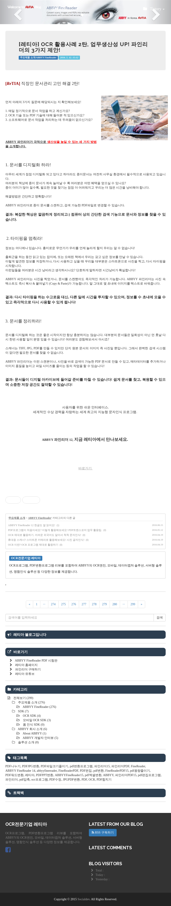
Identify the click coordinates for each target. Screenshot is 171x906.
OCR (92, 779)
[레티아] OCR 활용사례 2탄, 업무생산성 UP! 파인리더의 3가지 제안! (83, 47)
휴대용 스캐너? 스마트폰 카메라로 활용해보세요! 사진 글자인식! (46, 539)
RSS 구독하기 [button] (103, 832)
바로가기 (85, 468)
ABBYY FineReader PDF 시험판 (36, 660)
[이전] (29, 604)
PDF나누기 (12, 766)
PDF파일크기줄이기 (54, 766)
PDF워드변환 (14, 775)
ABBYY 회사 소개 (32, 729)
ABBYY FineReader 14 (20, 770)
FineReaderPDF (68, 770)
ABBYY (108, 775)
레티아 (30, 775)
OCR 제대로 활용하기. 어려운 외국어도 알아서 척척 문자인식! (44, 535)
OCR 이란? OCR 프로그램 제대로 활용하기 (33, 544)
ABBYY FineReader (39, 517)
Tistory (154, 10)
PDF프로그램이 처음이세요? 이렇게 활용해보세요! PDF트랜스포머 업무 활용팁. (55, 530)
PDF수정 (55, 779)
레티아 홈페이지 (26, 665)
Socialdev (83, 899)
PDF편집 (86, 770)
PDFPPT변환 (44, 775)
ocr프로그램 (39, 779)
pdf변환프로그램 (81, 766)
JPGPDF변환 (71, 779)
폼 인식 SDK (33, 724)
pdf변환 (98, 770)
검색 (160, 617)
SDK (22, 711)
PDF (84, 779)
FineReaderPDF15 (116, 770)
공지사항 (59, 9)
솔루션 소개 (28, 742)
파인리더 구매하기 (28, 669)
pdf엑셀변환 (93, 775)
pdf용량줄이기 (140, 770)
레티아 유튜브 (25, 674)
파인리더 (11, 779)
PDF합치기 (104, 779)
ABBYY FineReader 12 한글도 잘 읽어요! (31, 525)
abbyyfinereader (47, 770)
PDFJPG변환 (30, 766)
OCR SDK (31, 715)
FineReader (138, 766)
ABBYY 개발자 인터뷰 (40, 738)
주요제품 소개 (16, 517)
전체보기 (22, 698)
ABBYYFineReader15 (69, 775)
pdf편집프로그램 (149, 775)
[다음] (141, 604)
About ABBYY (34, 733)
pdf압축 (24, 779)
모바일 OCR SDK (36, 720)
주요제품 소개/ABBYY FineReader (38, 57)
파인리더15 (102, 766)
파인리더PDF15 (125, 775)
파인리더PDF (120, 766)
